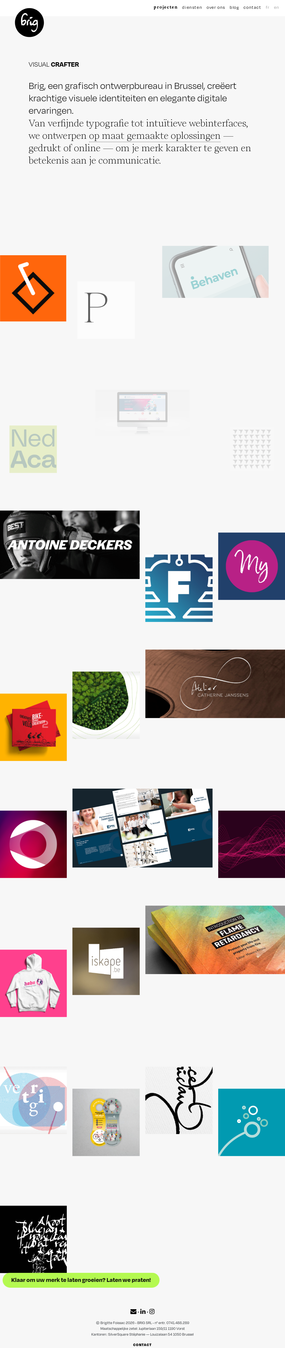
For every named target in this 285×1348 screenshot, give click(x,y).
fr (268, 7)
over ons (216, 7)
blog (234, 7)
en (276, 7)
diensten (192, 7)
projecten (166, 7)
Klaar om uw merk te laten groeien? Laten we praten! (99, 1280)
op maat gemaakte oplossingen (155, 135)
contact (252, 7)
